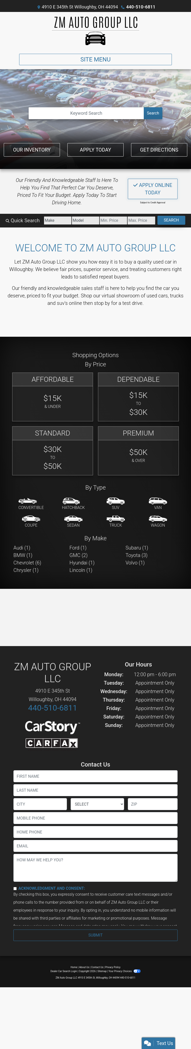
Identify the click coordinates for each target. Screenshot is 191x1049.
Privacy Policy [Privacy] (113, 967)
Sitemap (102, 971)
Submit (95, 935)
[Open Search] (86, 113)
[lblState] (97, 804)
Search (153, 113)
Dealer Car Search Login (63, 971)
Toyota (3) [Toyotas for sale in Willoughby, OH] (137, 555)
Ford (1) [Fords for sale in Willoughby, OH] (78, 548)
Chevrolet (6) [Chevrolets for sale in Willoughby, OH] (27, 563)
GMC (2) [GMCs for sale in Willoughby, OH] (78, 555)
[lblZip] (153, 804)
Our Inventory (31, 150)
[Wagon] (158, 521)
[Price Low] (113, 220)
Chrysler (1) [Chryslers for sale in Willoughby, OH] (26, 570)
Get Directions (159, 150)
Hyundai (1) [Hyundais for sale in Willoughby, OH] (82, 563)
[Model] (85, 220)
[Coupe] (31, 521)
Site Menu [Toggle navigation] (95, 59)
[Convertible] (31, 504)
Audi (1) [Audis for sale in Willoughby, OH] (21, 548)
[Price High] (141, 220)
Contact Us (97, 967)
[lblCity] (40, 804)
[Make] (58, 220)
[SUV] (115, 504)
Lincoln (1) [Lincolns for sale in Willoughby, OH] (80, 570)
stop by (102, 303)
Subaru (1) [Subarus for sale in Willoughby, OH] (137, 548)
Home (74, 967)
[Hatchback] (73, 504)
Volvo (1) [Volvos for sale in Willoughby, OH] (135, 563)
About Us (84, 967)
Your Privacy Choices (124, 971)
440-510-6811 (140, 6)
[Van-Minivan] (158, 504)
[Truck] (115, 521)
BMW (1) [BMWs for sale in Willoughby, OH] (22, 555)
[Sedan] (73, 521)
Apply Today (95, 150)
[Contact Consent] (15, 888)
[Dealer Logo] (95, 31)
